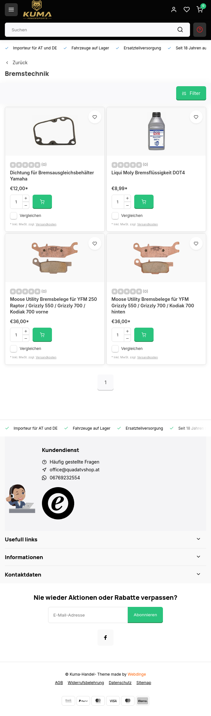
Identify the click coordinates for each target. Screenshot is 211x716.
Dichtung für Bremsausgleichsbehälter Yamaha (52, 176)
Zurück (16, 62)
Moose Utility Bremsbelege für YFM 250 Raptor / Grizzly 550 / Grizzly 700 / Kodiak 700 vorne (53, 305)
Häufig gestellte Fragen (74, 462)
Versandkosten (46, 224)
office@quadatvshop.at (74, 469)
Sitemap (143, 682)
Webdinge (137, 674)
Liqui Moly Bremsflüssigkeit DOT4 (148, 172)
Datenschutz (120, 682)
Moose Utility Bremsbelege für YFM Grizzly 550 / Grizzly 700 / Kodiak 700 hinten (153, 305)
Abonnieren (145, 614)
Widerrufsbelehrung (86, 682)
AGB (59, 682)
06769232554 (65, 477)
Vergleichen (30, 215)
